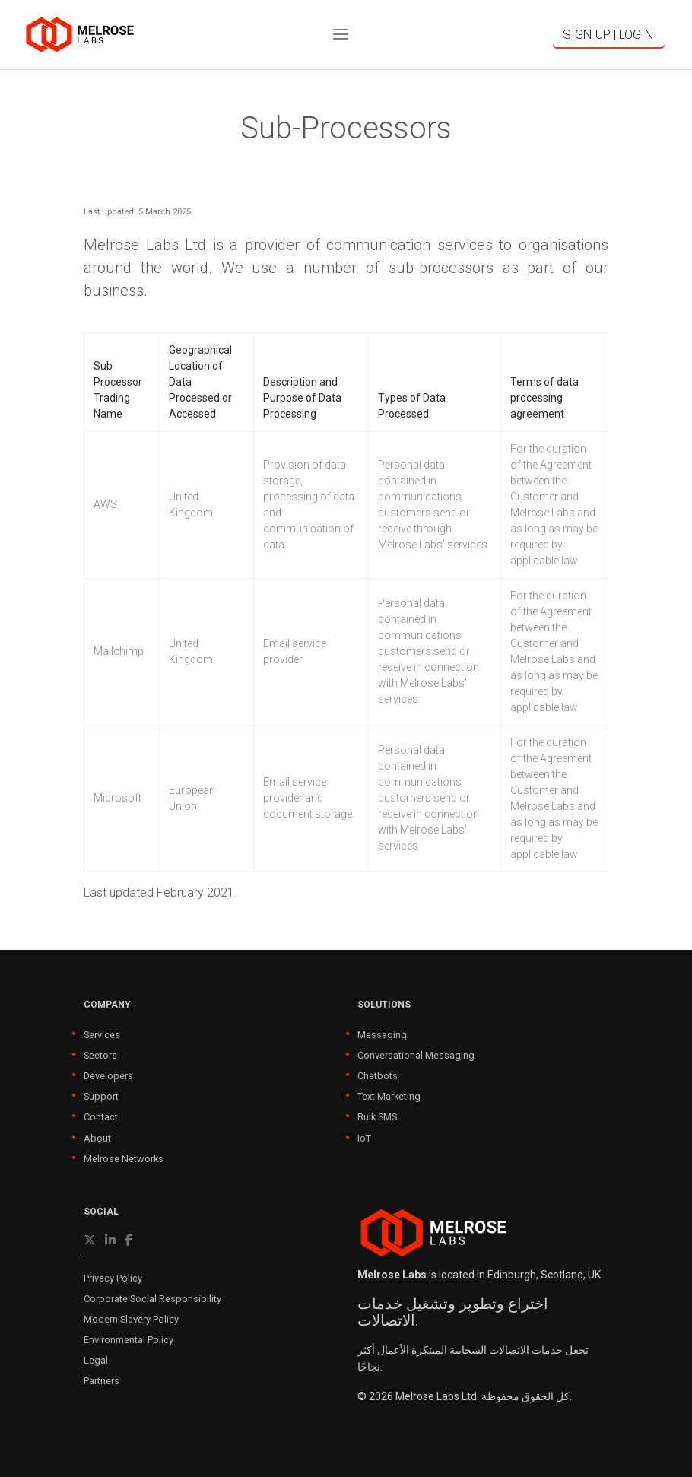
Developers (108, 1076)
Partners (101, 1380)
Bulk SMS (377, 1117)
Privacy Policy (113, 1278)
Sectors (100, 1055)
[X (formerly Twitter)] (90, 1240)
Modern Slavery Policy (131, 1319)
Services (102, 1034)
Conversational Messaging (416, 1055)
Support (101, 1096)
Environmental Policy (128, 1339)
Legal (96, 1360)
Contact (101, 1117)
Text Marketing (389, 1096)
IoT (364, 1138)
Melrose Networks (123, 1158)
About (97, 1138)
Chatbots (377, 1076)
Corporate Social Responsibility (152, 1298)
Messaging (382, 1034)
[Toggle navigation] (340, 34)
